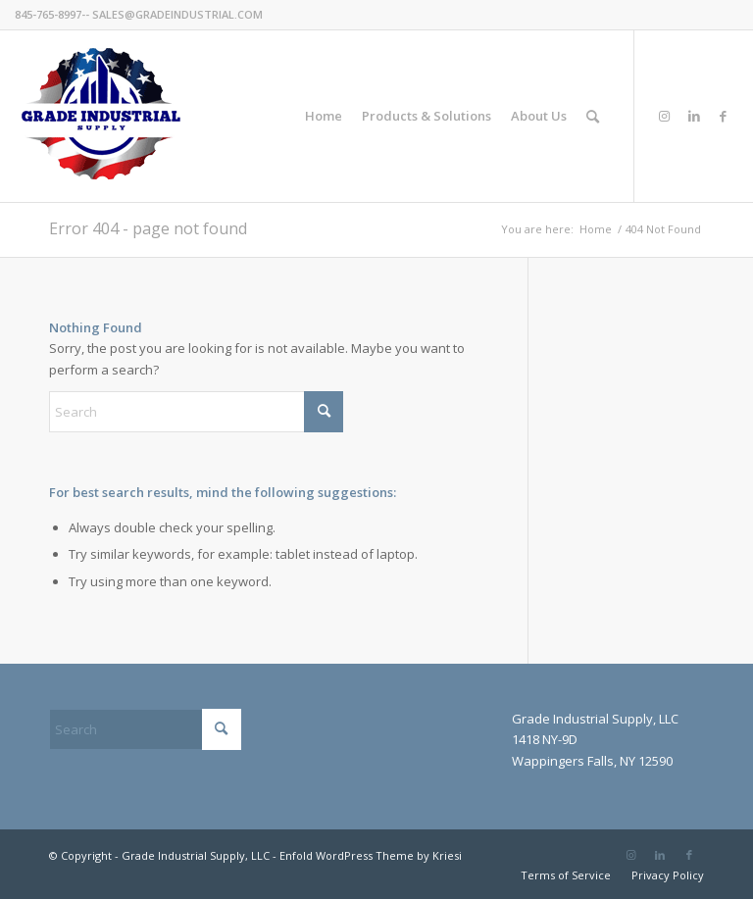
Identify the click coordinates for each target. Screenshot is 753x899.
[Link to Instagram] (664, 115)
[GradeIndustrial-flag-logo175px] (100, 116)
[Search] (593, 116)
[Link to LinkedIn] (694, 115)
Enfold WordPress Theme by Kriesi (370, 855)
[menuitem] (323, 116)
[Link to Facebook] (723, 115)
